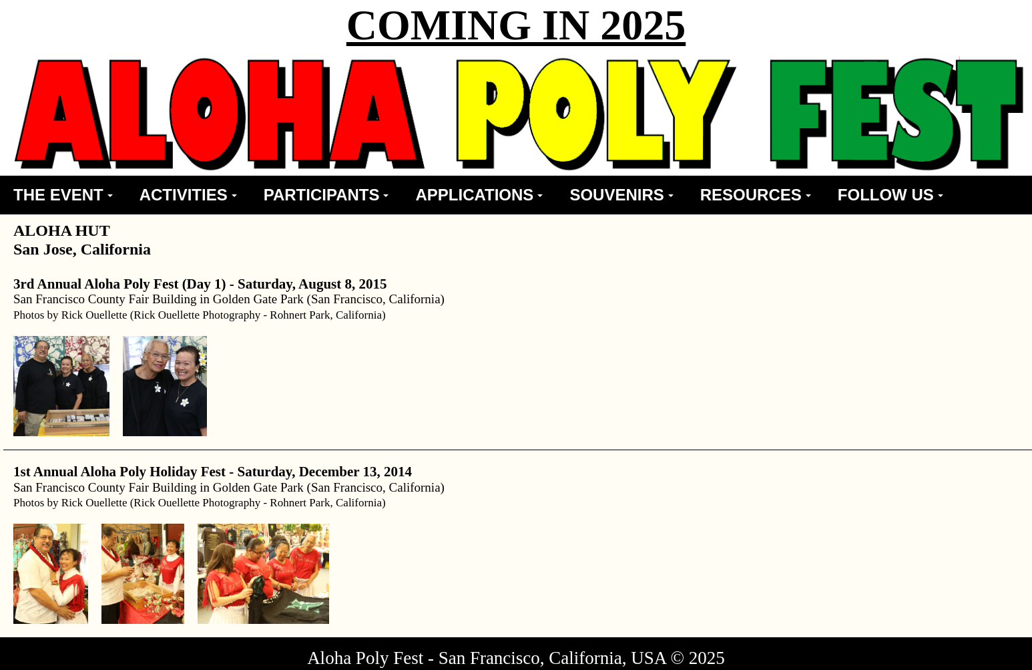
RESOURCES (755, 195)
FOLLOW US (890, 195)
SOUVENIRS (621, 195)
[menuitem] (63, 195)
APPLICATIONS (479, 195)
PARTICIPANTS (326, 195)
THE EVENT (63, 195)
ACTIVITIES (188, 195)
